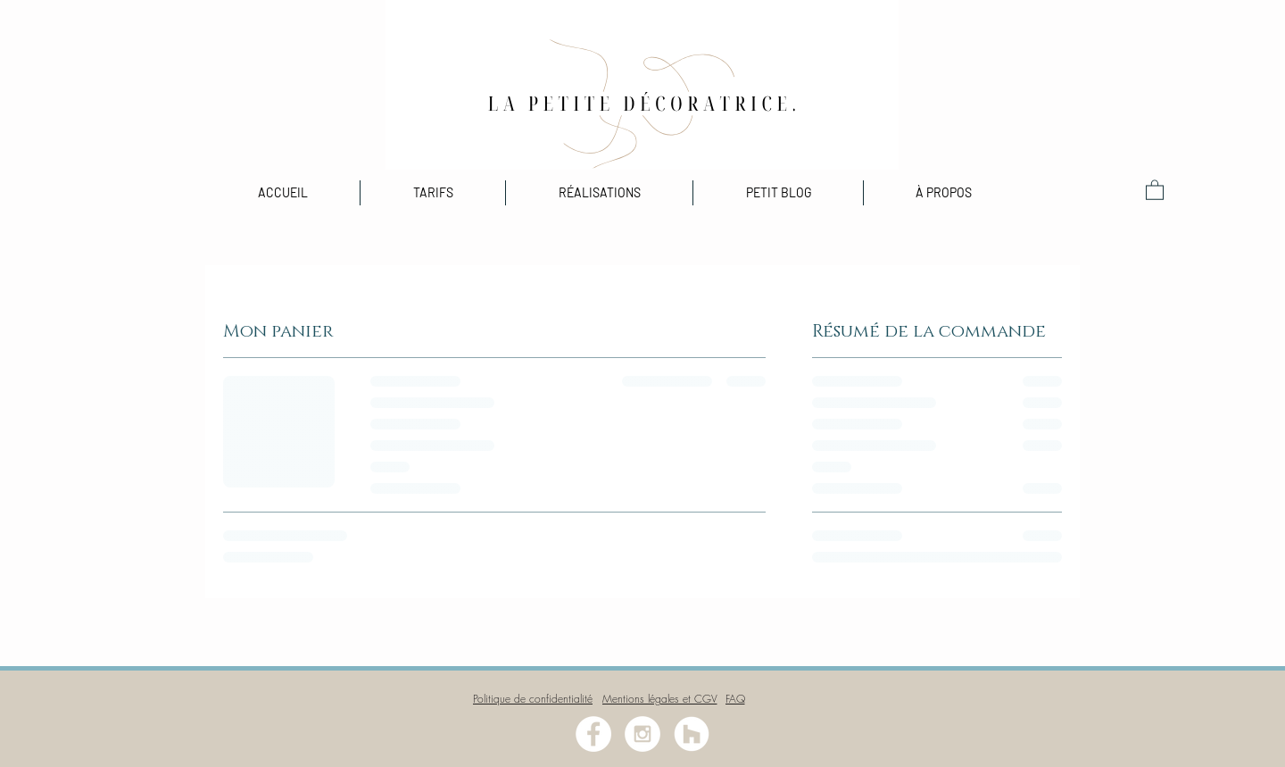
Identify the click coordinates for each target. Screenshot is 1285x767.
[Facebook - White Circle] (593, 734)
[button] (599, 192)
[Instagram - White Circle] (642, 734)
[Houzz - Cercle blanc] (691, 734)
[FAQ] (735, 698)
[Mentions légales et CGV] (659, 698)
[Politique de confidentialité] (532, 698)
